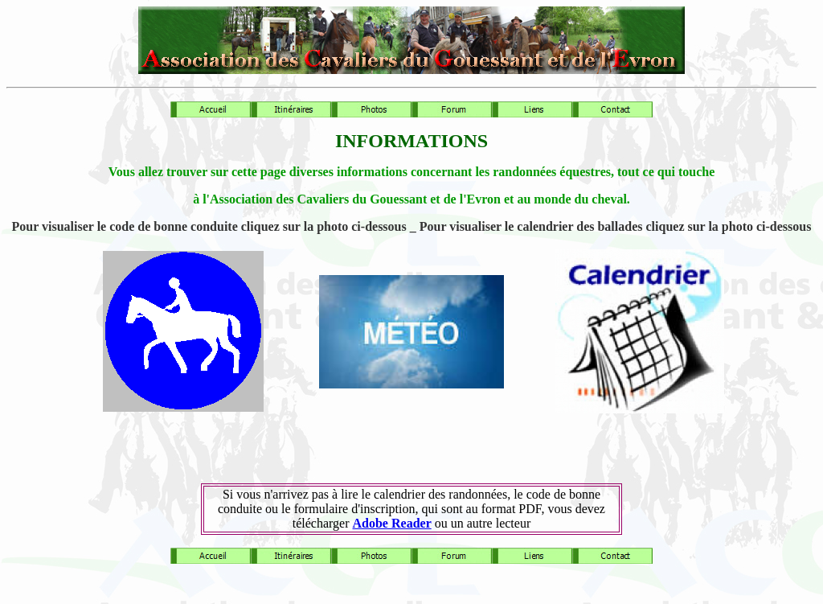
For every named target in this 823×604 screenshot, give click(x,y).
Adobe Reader (392, 523)
